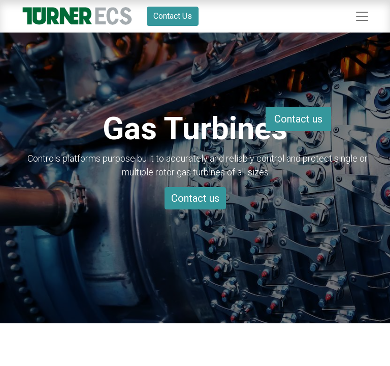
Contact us (195, 198)
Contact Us (172, 16)
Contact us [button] (298, 119)
